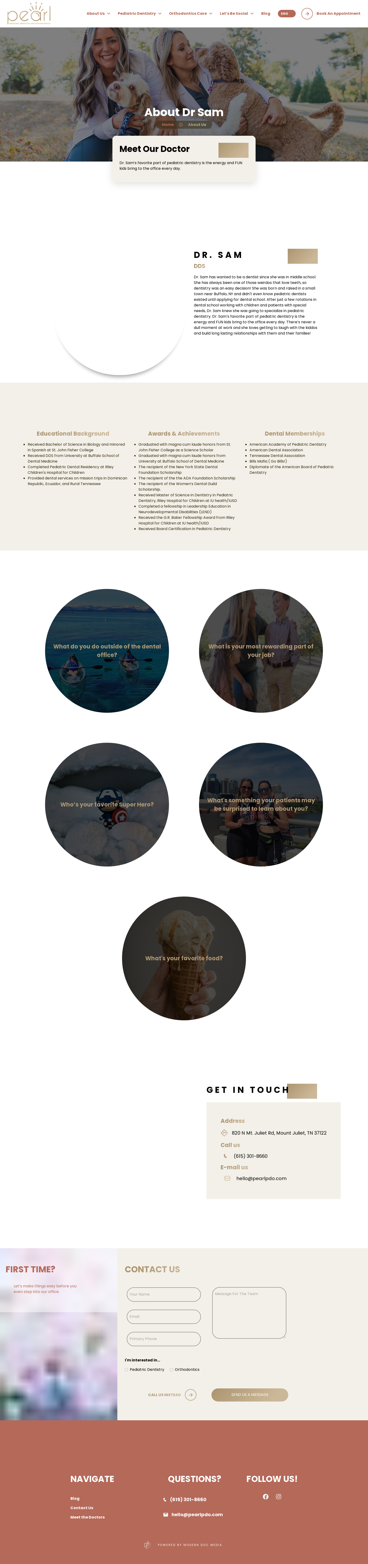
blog (265, 13)
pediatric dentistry (139, 13)
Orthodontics (187, 1370)
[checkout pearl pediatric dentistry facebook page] (265, 1498)
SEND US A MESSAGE (249, 1394)
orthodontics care (190, 13)
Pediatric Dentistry (147, 1370)
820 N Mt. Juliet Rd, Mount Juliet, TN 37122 (279, 1141)
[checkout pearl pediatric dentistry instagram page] (278, 1497)
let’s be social (237, 13)
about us (98, 13)
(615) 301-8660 (251, 1164)
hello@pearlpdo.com (261, 1186)
